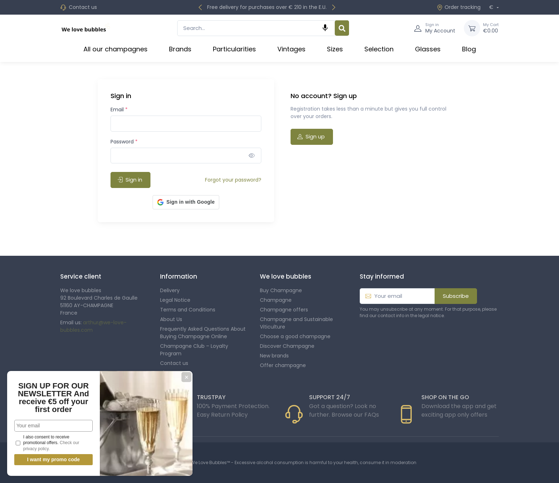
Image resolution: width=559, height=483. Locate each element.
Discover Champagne (287, 346)
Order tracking (459, 7)
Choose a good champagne (295, 336)
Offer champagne (283, 365)
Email (119, 109)
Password (124, 141)
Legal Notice (175, 300)
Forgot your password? (233, 179)
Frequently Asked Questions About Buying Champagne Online (203, 332)
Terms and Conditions (187, 309)
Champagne (276, 300)
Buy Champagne (281, 290)
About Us (171, 319)
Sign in (129, 179)
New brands (274, 355)
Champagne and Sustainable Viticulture (296, 323)
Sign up (311, 136)
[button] (186, 202)
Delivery (170, 290)
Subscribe (456, 296)
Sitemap (170, 372)
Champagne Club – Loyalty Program (194, 349)
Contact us (83, 7)
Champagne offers (284, 309)
